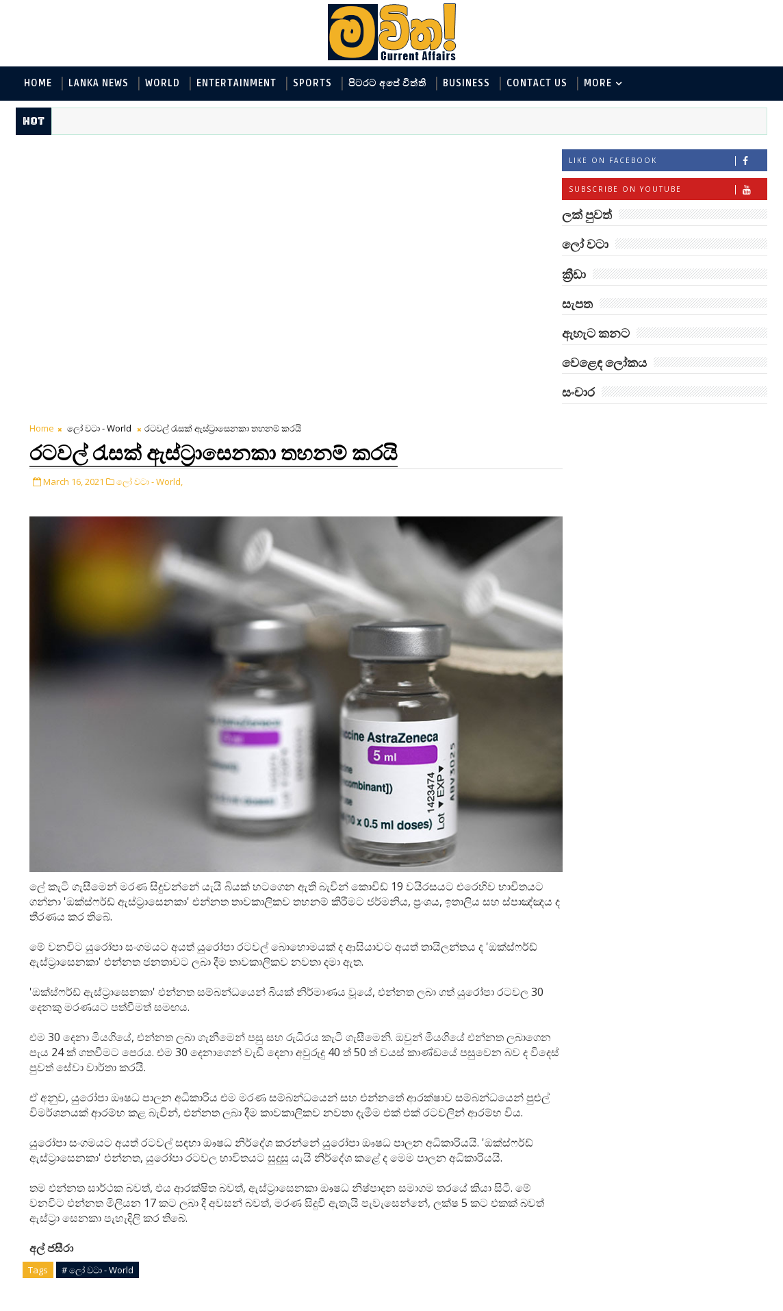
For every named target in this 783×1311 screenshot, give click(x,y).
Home (38, 83)
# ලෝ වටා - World (97, 988)
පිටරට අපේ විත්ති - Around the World (653, 547)
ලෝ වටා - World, (149, 206)
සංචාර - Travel (682, 615)
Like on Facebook (668, 162)
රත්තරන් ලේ (660, 996)
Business (466, 83)
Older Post (476, 1109)
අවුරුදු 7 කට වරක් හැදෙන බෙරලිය (677, 1169)
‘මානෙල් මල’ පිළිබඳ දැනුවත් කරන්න (680, 725)
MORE (598, 83)
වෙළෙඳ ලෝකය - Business (627, 592)
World (162, 83)
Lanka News (98, 83)
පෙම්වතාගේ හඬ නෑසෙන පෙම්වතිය (694, 1114)
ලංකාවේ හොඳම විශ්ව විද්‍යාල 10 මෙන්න (684, 947)
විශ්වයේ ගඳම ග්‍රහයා (680, 1052)
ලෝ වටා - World (99, 154)
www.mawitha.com (172, 1302)
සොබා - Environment (617, 569)
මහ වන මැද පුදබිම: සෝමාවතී (680, 892)
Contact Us (536, 83)
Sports (312, 83)
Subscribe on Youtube (668, 191)
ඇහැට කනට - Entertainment (635, 502)
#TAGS (596, 426)
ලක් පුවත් (664, 426)
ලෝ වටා (733, 426)
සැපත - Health (600, 615)
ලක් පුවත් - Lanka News (621, 479)
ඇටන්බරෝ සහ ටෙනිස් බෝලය (688, 781)
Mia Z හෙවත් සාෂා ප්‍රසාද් (693, 830)
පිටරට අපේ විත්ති (387, 83)
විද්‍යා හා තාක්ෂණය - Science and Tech (653, 524)
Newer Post (58, 1109)
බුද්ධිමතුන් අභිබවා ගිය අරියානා (686, 670)
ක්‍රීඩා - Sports (714, 569)
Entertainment (236, 83)
